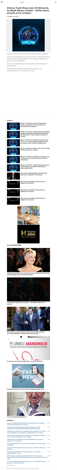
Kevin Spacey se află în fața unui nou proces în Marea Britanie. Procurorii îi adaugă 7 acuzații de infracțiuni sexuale (26, 332)
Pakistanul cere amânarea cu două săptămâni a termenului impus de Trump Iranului (25, 440)
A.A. (17, 16)
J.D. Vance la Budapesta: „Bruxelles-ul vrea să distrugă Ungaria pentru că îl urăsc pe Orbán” (26, 462)
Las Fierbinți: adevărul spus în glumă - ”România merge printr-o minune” (26, 303)
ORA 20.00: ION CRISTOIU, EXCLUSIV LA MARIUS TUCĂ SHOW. (33, 190)
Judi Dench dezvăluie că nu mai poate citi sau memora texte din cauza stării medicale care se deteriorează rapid (28, 273)
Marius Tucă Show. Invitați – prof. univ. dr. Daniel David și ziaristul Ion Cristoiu (35, 149)
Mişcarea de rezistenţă (28, 2)
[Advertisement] (28, 108)
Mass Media (18, 245)
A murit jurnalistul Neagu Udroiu (16, 417)
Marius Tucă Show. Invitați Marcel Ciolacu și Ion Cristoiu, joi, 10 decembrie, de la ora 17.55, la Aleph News (35, 158)
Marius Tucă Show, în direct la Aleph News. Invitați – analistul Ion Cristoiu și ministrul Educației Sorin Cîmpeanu (34, 125)
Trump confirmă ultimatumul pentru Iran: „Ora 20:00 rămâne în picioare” (26, 448)
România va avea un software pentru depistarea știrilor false (25, 389)
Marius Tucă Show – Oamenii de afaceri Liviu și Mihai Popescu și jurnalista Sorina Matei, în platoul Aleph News (35, 166)
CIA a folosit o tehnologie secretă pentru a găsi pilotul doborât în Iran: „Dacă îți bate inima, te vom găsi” (26, 436)
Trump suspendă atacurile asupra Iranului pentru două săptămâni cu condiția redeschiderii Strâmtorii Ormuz (23, 427)
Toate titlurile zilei (11, 465)
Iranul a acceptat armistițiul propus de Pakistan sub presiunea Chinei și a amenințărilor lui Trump (26, 423)
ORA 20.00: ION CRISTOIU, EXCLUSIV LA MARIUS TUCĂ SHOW (33, 182)
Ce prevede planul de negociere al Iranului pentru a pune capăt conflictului (26, 444)
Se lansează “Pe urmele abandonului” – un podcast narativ (24, 361)
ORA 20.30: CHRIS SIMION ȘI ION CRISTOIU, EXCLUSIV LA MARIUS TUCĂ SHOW (34, 174)
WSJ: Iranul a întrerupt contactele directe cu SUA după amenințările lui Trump (23, 452)
